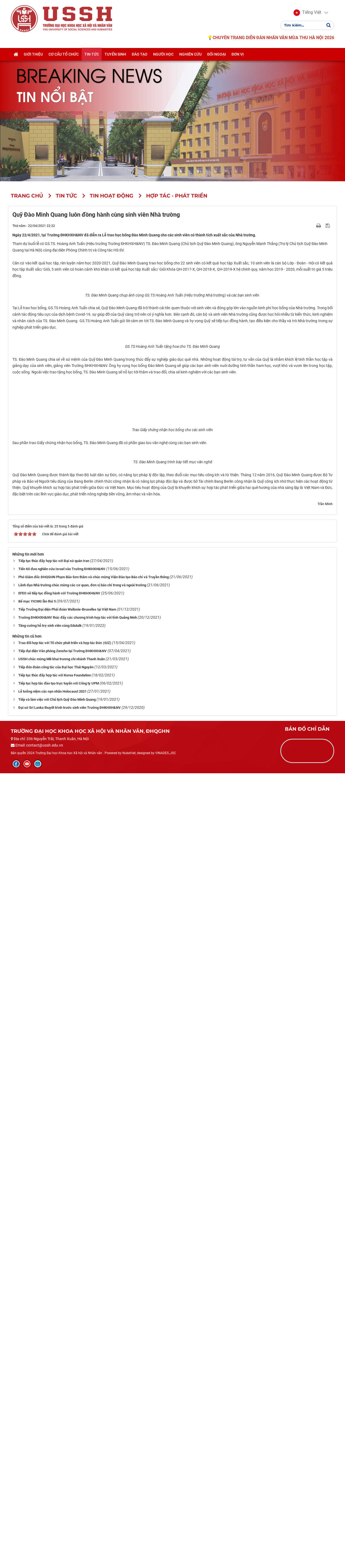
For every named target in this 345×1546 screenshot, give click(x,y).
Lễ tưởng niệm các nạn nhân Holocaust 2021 (52, 1464)
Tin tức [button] (91, 55)
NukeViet (129, 1526)
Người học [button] (163, 55)
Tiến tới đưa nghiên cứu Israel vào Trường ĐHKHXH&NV (61, 1342)
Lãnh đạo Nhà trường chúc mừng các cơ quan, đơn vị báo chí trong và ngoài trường (82, 1358)
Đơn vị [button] (238, 55)
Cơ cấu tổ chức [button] (64, 55)
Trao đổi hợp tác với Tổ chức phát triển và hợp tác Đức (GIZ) (64, 1416)
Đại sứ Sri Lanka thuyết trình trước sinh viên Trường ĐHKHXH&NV (69, 1480)
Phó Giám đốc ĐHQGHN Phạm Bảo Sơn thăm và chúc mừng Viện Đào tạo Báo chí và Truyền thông (93, 1350)
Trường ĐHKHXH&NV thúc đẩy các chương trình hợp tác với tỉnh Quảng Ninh (77, 1390)
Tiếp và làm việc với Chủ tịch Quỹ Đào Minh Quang (57, 1472)
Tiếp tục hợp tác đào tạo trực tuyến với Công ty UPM (58, 1456)
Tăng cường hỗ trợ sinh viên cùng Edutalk (50, 1398)
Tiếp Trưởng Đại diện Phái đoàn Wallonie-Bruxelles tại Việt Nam (67, 1382)
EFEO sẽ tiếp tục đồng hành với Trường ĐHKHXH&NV (59, 1366)
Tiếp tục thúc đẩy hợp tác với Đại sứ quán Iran (53, 1334)
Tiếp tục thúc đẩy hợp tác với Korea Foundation (54, 1448)
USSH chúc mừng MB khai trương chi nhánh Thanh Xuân (61, 1432)
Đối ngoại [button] (216, 55)
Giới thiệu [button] (33, 55)
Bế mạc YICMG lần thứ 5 (37, 1374)
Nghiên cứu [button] (190, 55)
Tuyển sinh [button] (115, 55)
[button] (307, 13)
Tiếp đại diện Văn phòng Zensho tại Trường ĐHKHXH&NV (62, 1424)
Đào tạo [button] (139, 55)
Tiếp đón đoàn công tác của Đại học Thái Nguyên (56, 1440)
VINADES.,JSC (165, 1526)
